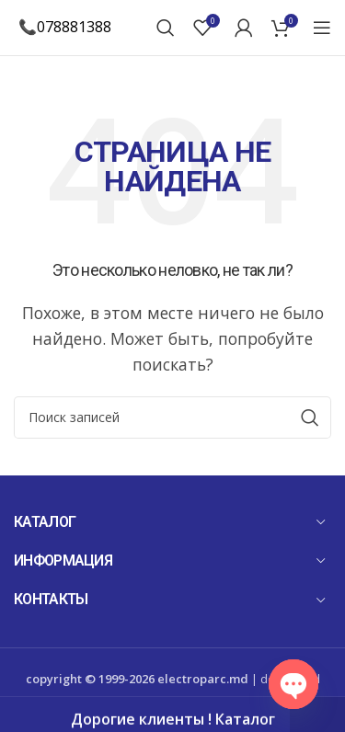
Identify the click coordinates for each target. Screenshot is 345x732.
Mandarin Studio (178, 701)
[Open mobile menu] (322, 27)
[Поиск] (165, 27)
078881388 (74, 27)
